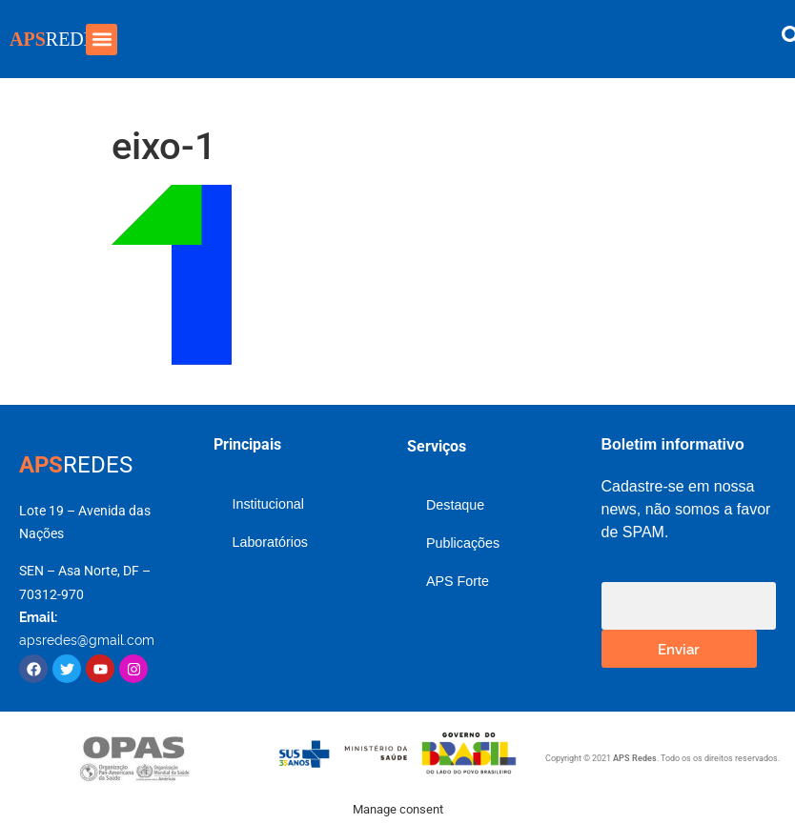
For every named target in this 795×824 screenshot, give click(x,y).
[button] (101, 39)
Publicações (462, 543)
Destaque (455, 504)
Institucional (269, 504)
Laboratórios (270, 542)
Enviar (679, 648)
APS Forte (457, 581)
